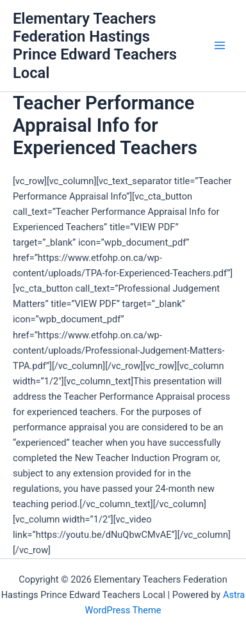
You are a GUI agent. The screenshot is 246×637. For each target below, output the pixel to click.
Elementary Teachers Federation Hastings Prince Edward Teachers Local (95, 46)
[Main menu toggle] (219, 46)
